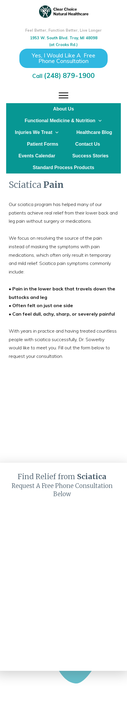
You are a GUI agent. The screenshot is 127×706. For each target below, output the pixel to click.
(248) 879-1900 (69, 75)
